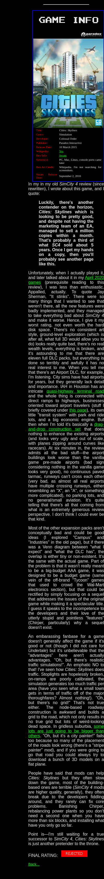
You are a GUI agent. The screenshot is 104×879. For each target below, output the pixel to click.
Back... (34, 864)
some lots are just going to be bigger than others (66, 731)
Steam (63, 155)
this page (78, 410)
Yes (61, 151)
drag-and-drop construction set (66, 426)
